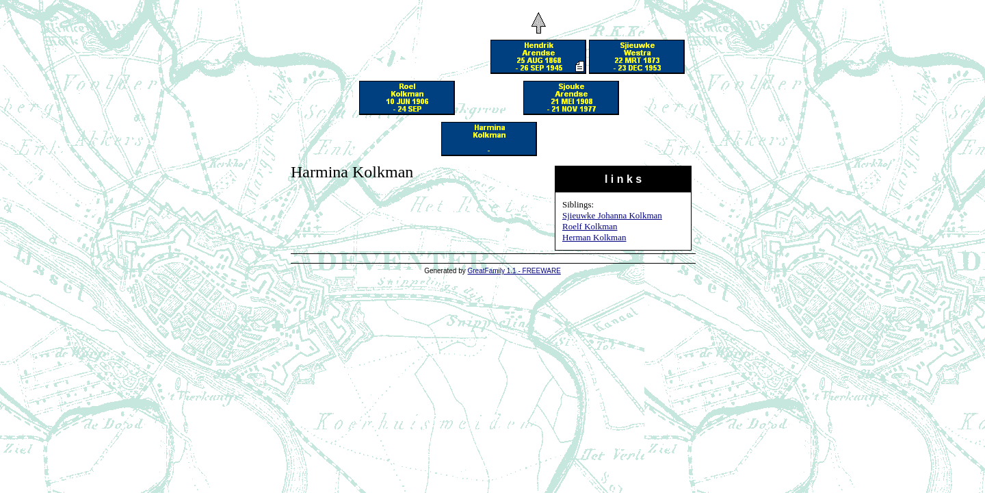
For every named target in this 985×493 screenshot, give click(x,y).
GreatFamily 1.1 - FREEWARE (514, 271)
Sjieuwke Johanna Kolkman (612, 215)
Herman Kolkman (594, 237)
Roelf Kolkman (590, 226)
